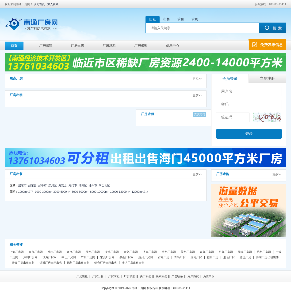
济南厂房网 (150, 252)
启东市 (22, 185)
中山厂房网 (68, 257)
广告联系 (177, 276)
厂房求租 (109, 45)
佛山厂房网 (126, 257)
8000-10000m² (99, 191)
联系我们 (161, 276)
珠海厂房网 (49, 257)
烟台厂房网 (74, 252)
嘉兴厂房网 (207, 252)
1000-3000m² (43, 191)
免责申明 (208, 276)
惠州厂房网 (145, 257)
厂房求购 (140, 45)
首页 (14, 45)
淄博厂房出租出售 (50, 262)
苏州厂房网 (188, 252)
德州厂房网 (93, 252)
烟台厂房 (229, 257)
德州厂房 (212, 257)
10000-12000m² (120, 191)
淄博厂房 (196, 257)
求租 (180, 19)
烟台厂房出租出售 (105, 262)
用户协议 (193, 276)
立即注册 (267, 78)
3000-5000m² (61, 191)
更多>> (197, 78)
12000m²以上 (140, 191)
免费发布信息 (271, 45)
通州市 (93, 185)
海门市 (73, 185)
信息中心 (172, 45)
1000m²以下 (25, 191)
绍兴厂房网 (226, 252)
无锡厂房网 (245, 252)
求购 (194, 19)
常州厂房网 (169, 252)
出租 (152, 19)
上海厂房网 (17, 252)
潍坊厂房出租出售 (133, 262)
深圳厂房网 (30, 257)
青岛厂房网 (131, 252)
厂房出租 (45, 45)
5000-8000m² (80, 191)
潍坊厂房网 (55, 252)
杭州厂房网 (264, 252)
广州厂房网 (88, 257)
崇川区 (52, 185)
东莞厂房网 (107, 257)
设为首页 (39, 4)
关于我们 (145, 276)
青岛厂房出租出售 (23, 262)
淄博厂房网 (112, 252)
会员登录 (229, 79)
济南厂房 (163, 257)
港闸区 (83, 185)
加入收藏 (52, 4)
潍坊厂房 (245, 257)
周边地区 (104, 185)
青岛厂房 (180, 257)
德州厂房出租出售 (78, 262)
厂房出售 (77, 45)
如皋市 (42, 185)
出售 (166, 19)
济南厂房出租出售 (267, 257)
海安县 (62, 185)
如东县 (32, 185)
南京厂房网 (36, 252)
